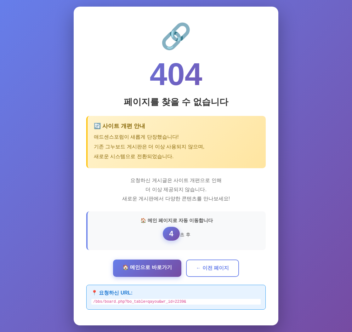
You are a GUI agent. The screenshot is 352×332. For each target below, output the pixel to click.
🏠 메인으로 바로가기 (147, 266)
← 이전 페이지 (212, 267)
